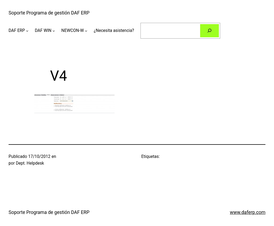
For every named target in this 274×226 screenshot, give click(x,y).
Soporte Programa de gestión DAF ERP (49, 13)
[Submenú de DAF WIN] (53, 30)
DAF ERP (17, 30)
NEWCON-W (72, 30)
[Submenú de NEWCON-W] (86, 30)
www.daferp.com (247, 212)
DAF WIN (43, 30)
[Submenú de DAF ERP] (27, 30)
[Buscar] (209, 30)
